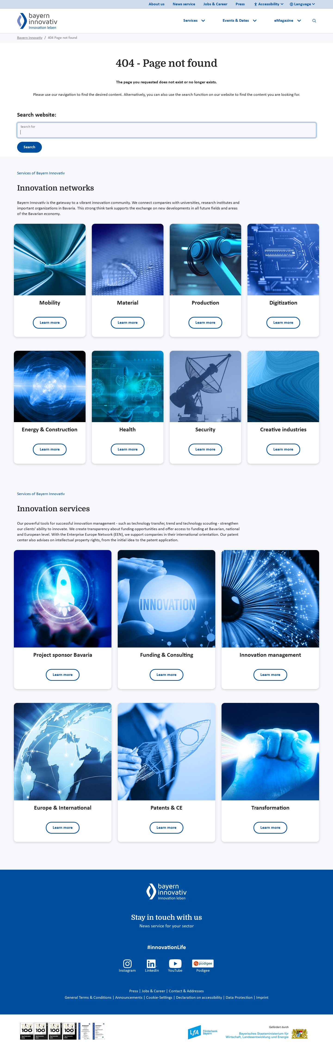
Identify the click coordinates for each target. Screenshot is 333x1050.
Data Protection (239, 998)
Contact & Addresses (186, 991)
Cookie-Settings (159, 998)
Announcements (129, 998)
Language (300, 4)
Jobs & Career (215, 4)
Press (240, 4)
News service (184, 4)
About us (156, 4)
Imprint (262, 998)
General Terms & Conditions (88, 998)
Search (29, 147)
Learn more (50, 323)
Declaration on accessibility (199, 998)
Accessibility (266, 4)
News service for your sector (166, 926)
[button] (214, 21)
